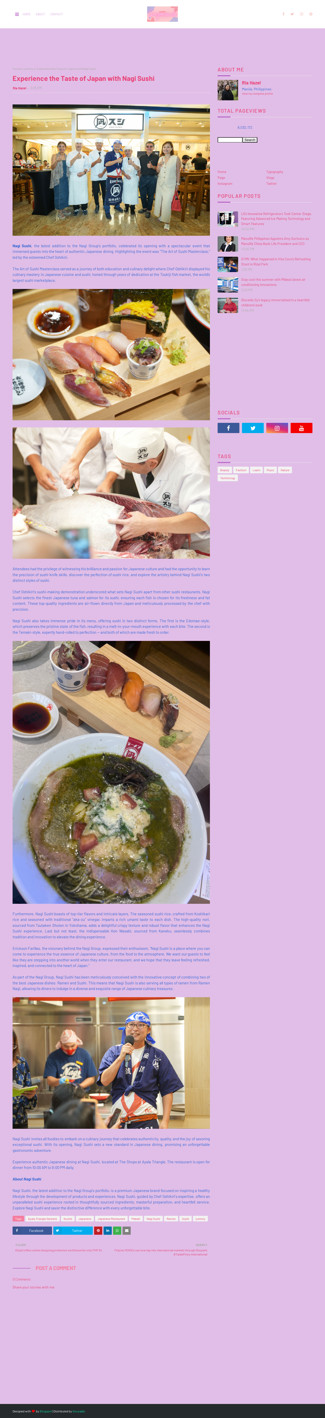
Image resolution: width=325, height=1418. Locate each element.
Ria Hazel (19, 88)
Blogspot (46, 1411)
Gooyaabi (79, 1411)
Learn (256, 470)
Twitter (271, 183)
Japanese (84, 1218)
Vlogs (270, 178)
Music (270, 470)
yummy (28, 68)
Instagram (225, 183)
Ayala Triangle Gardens (42, 1218)
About (40, 14)
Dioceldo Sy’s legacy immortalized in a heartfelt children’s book (275, 302)
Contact (56, 14)
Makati (135, 1218)
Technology (227, 478)
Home (27, 14)
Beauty (224, 470)
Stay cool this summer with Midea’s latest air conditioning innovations (273, 282)
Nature (285, 470)
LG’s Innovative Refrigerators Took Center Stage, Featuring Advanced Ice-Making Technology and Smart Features (276, 219)
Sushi (185, 1218)
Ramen (171, 1218)
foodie (68, 1218)
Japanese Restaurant (111, 1218)
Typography (274, 172)
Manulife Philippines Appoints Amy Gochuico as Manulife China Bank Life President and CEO (275, 241)
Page (221, 178)
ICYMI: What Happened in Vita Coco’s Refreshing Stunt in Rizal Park (276, 261)
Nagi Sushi (153, 1218)
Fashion (241, 470)
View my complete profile (257, 93)
